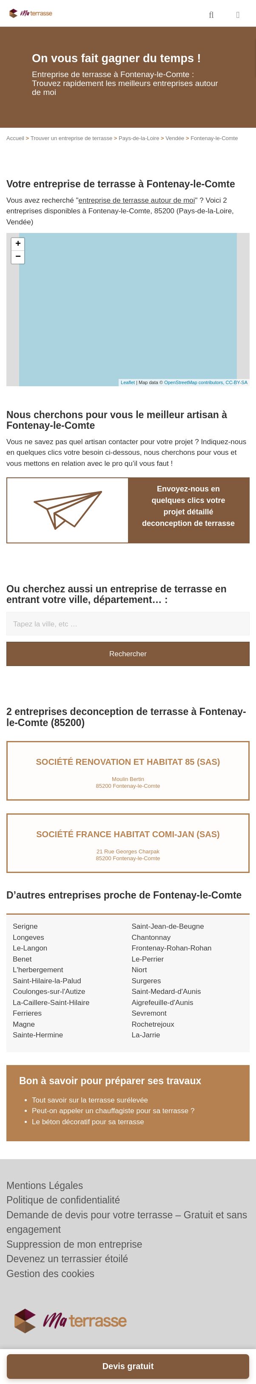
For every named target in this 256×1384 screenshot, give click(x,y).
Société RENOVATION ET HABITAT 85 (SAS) (128, 762)
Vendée (174, 138)
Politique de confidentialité (63, 1200)
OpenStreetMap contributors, (194, 382)
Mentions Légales (44, 1185)
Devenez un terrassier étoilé (67, 1258)
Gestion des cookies (50, 1273)
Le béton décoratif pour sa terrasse (88, 1122)
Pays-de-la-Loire (139, 138)
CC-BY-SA (236, 382)
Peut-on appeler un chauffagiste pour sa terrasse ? (113, 1111)
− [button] (18, 257)
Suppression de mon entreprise (74, 1244)
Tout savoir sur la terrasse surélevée (90, 1100)
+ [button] (18, 244)
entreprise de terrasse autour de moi (137, 200)
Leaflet (128, 382)
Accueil (15, 138)
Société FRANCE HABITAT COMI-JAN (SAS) (127, 834)
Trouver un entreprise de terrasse (71, 138)
